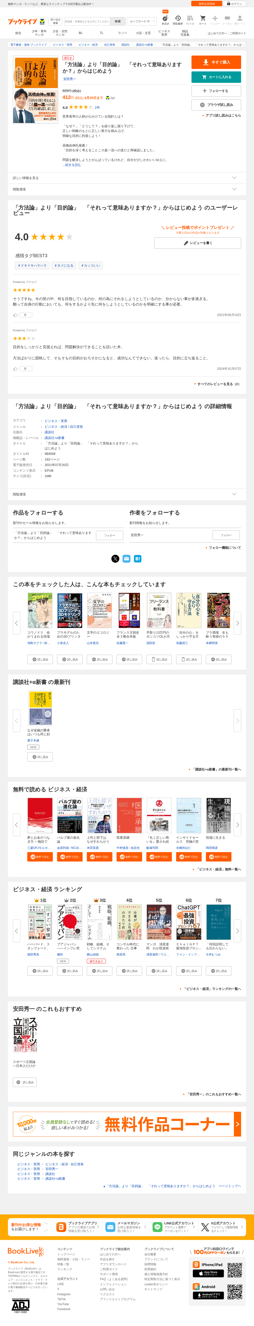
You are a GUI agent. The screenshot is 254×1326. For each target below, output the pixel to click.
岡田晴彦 (212, 848)
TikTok (61, 1299)
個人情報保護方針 (156, 1274)
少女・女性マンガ (60, 33)
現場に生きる (215, 837)
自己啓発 (76, 427)
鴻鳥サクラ (34, 643)
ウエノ (164, 954)
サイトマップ (153, 1289)
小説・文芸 (143, 33)
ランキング (64, 1269)
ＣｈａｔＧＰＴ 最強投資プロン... (189, 946)
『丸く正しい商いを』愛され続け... (157, 841)
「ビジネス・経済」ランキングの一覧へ (212, 989)
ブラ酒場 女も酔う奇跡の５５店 (217, 636)
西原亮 (121, 954)
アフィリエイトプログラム (118, 1299)
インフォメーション (113, 1284)
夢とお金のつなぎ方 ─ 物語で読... (38, 841)
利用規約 (150, 1269)
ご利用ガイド (238, 33)
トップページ (66, 1254)
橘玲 (60, 954)
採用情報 (150, 1264)
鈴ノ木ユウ (51, 643)
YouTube (63, 1304)
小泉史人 (63, 643)
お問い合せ (107, 1289)
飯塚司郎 (152, 848)
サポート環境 (109, 1274)
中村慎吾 (122, 848)
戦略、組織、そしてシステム (98, 946)
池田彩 (150, 643)
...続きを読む (72, 165)
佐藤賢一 (122, 643)
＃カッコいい (90, 265)
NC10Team (78, 848)
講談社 (49, 432)
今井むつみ (213, 954)
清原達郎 (152, 954)
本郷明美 (212, 643)
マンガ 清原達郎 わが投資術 (157, 946)
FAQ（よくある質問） (115, 1279)
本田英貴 (93, 848)
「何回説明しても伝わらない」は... (217, 948)
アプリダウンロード (113, 1264)
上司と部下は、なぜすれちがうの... (98, 841)
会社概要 (150, 1254)
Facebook (63, 1309)
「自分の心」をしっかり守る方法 (187, 636)
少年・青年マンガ (39, 33)
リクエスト (107, 1294)
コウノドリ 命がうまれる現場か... (38, 636)
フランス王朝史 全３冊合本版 (129, 634)
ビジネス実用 (164, 33)
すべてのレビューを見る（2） (219, 384)
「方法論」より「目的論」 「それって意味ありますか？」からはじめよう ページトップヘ (172, 1186)
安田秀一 (69, 79)
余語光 (135, 848)
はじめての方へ (217, 33)
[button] (40, 659)
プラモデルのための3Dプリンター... (69, 636)
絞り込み (56, 21)
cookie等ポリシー (156, 1284)
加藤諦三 (182, 643)
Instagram (63, 1294)
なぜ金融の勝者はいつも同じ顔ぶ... (38, 734)
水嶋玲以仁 (183, 848)
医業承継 (123, 837)
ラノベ (122, 33)
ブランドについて (156, 1259)
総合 (18, 33)
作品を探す (107, 1259)
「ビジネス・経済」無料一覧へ (218, 869)
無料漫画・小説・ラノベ (73, 1259)
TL (101, 33)
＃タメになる (63, 265)
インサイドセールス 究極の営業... (187, 841)
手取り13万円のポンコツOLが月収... (158, 636)
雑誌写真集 (185, 33)
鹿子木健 (33, 740)
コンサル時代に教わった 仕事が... (128, 948)
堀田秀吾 (33, 954)
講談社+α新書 (54, 438)
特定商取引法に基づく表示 (162, 1279)
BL (81, 33)
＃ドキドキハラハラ (32, 265)
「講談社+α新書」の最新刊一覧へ (216, 769)
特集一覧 (63, 1264)
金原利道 (63, 848)
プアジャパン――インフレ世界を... (68, 948)
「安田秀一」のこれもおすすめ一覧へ (213, 1094)
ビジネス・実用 (56, 421)
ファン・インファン (189, 954)
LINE (60, 1284)
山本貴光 (93, 643)
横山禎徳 (93, 954)
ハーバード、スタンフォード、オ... (38, 948)
